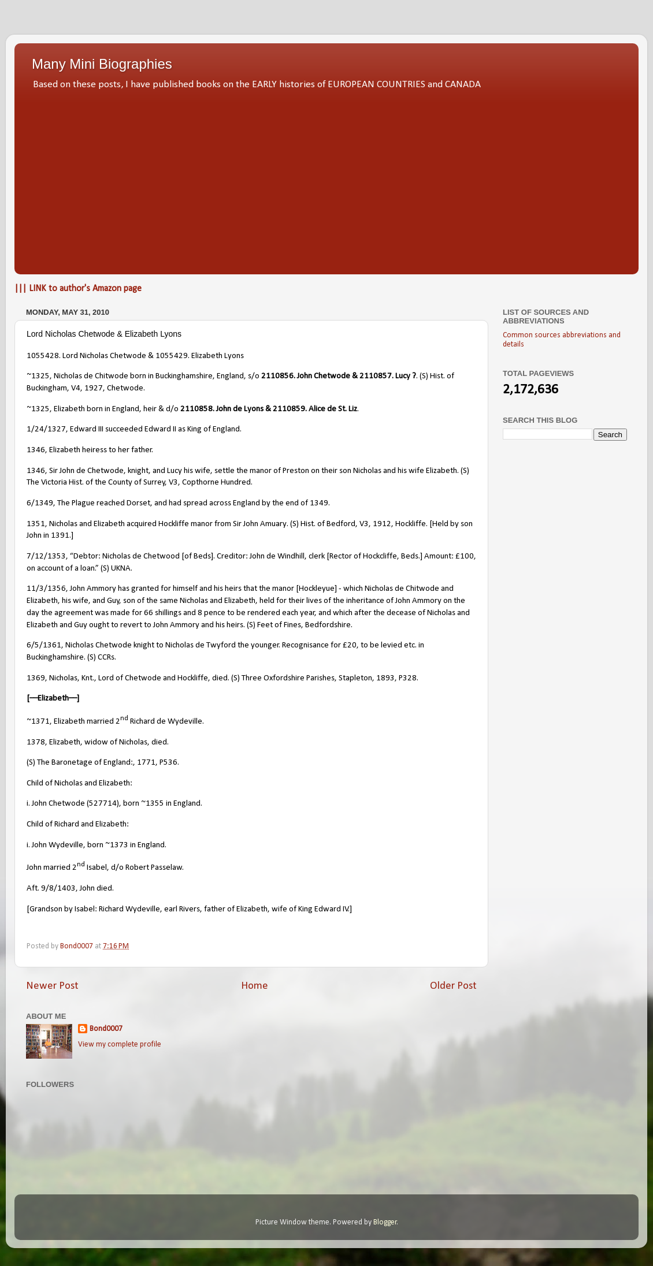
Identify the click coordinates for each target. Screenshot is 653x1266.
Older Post (453, 986)
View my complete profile (119, 1044)
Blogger (385, 1222)
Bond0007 (106, 1029)
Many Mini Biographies (102, 64)
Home (254, 986)
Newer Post (52, 986)
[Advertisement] (326, 179)
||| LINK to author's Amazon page (78, 288)
